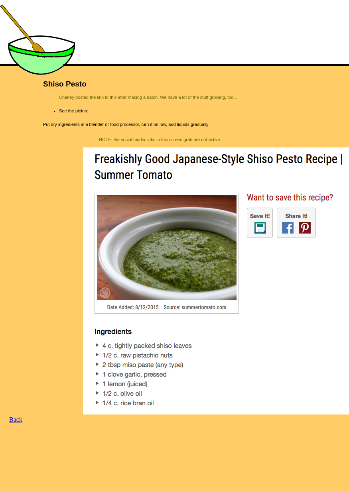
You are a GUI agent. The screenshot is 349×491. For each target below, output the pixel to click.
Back (15, 419)
